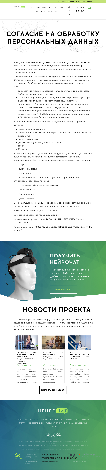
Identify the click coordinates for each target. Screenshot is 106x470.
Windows (80, 1)
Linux (89, 1)
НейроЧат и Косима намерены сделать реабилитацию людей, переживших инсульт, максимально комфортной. (27, 358)
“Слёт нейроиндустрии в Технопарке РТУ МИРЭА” (79, 355)
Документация (82, 419)
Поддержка (58, 7)
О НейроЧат (35, 7)
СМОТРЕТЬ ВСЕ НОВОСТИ (53, 390)
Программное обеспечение (31, 423)
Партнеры (40, 11)
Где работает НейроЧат (56, 423)
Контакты (52, 11)
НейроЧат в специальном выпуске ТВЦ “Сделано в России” (53, 355)
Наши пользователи (78, 423)
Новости (46, 7)
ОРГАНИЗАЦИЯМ (63, 289)
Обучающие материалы (51, 419)
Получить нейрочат (79, 9)
